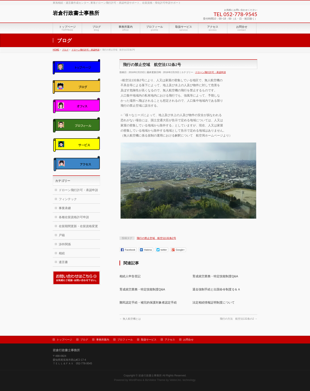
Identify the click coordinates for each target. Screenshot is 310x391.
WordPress (135, 380)
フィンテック (68, 199)
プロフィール (125, 339)
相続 (62, 253)
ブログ (84, 339)
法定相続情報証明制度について (213, 302)
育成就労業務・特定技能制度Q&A (215, 276)
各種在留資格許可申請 (74, 217)
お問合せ (188, 339)
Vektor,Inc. (175, 380)
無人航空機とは (130, 318)
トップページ (64, 339)
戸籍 (62, 235)
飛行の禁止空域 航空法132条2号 (156, 238)
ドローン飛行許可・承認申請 (210, 72)
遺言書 (63, 262)
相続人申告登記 (130, 276)
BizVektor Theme (155, 380)
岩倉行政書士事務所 (76, 13)
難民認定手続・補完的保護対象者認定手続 (148, 302)
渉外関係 (65, 244)
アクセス (170, 339)
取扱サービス (149, 339)
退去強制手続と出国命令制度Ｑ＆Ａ (216, 289)
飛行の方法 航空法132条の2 (238, 318)
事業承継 (65, 208)
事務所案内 (102, 339)
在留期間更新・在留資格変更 (78, 226)
